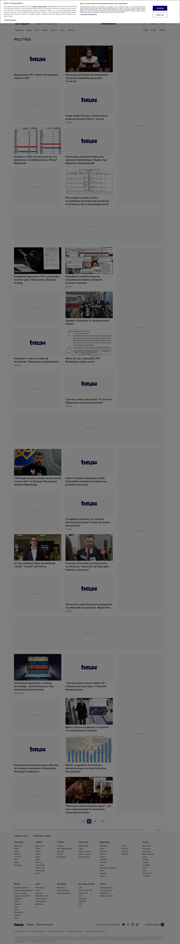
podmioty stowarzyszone (39, 4)
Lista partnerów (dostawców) (88, 12)
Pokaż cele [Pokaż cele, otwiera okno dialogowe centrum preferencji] (160, 13)
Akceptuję (160, 6)
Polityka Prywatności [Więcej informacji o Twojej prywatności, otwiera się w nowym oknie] (10, 18)
